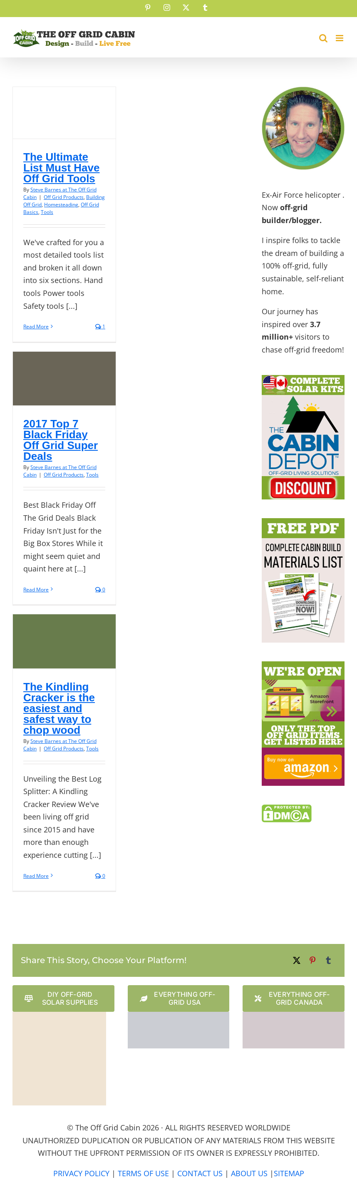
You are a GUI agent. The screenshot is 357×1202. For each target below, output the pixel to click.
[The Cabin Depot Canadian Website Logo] (294, 1016)
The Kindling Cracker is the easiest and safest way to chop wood (59, 708)
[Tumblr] (328, 960)
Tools (47, 212)
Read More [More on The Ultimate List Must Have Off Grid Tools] (36, 326)
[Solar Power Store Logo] (59, 1016)
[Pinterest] (312, 960)
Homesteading (61, 204)
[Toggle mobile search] (323, 38)
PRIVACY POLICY (81, 1173)
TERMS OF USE (143, 1173)
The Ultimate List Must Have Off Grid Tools (61, 168)
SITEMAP (289, 1173)
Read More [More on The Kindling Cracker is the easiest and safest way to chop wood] (36, 875)
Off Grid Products (64, 197)
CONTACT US (200, 1173)
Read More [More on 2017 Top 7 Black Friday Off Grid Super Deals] (36, 589)
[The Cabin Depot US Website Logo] (179, 1016)
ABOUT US (249, 1173)
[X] (297, 960)
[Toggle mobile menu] (340, 38)
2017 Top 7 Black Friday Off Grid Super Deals (60, 439)
